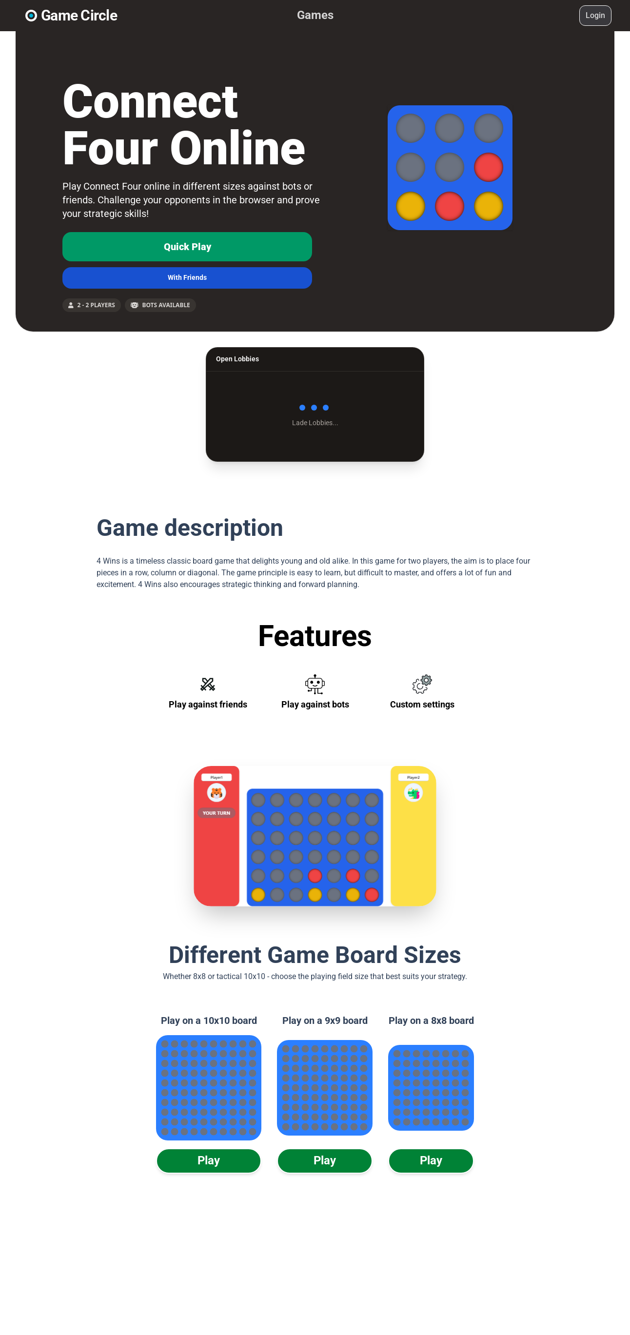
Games (315, 15)
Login (595, 15)
